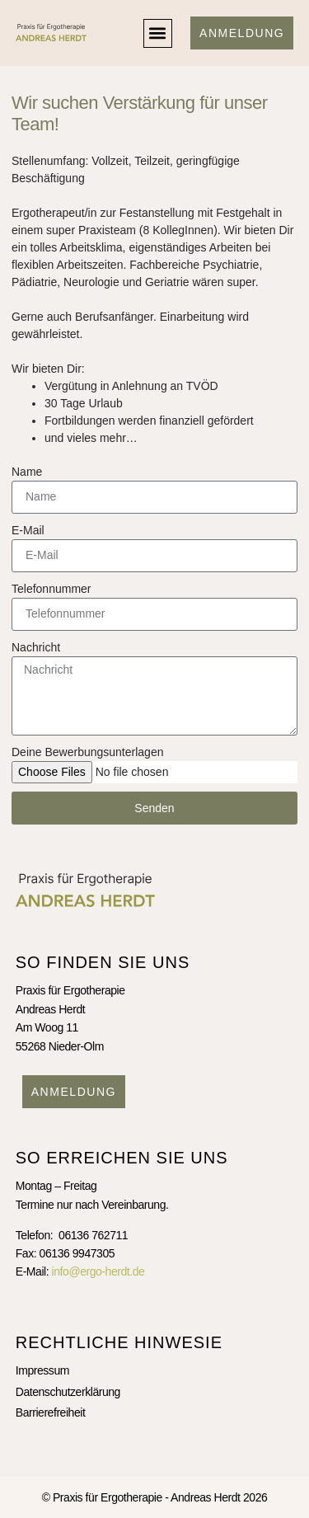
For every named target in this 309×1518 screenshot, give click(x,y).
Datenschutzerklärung (68, 1391)
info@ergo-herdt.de (98, 1271)
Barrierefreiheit (51, 1412)
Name (27, 471)
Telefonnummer (51, 588)
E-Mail (28, 530)
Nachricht (36, 647)
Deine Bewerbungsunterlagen (87, 752)
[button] (157, 33)
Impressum (42, 1370)
